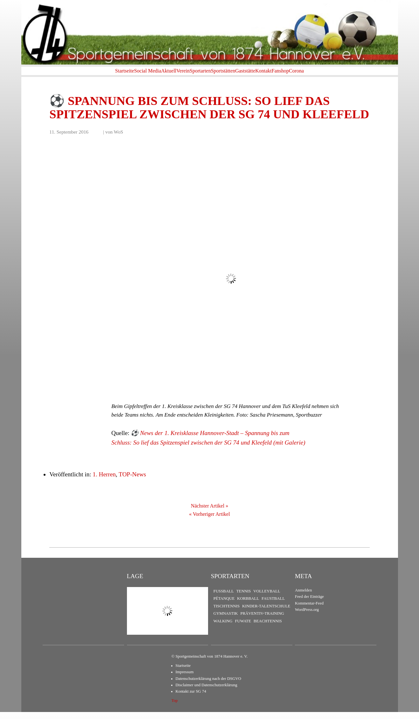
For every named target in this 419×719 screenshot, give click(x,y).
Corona (342, 74)
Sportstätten (228, 74)
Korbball (248, 606)
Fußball (223, 598)
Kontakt (289, 74)
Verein (167, 74)
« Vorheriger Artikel (209, 521)
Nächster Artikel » (209, 513)
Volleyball (266, 598)
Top (174, 707)
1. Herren (104, 481)
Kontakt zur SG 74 (191, 698)
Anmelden (303, 597)
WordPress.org (307, 617)
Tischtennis (226, 613)
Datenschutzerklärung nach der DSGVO (208, 685)
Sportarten (195, 74)
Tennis (243, 598)
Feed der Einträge (309, 604)
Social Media (111, 74)
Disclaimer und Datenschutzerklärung (206, 692)
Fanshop (316, 74)
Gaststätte (260, 74)
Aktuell (143, 74)
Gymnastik (225, 621)
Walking (223, 628)
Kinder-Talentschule (266, 613)
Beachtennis (268, 628)
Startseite (78, 74)
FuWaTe (243, 628)
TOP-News (132, 481)
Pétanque (224, 606)
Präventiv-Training (262, 621)
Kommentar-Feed (309, 610)
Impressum (185, 679)
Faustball (273, 606)
